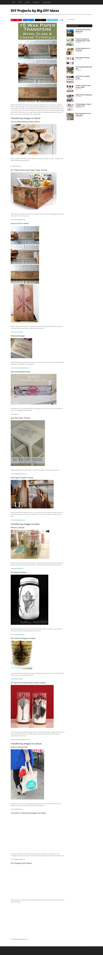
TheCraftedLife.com (17, 809)
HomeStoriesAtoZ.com (19, 859)
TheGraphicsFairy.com (19, 634)
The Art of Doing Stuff (17, 332)
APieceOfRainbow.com (19, 219)
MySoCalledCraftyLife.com (23, 739)
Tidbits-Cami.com (16, 166)
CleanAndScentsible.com (20, 474)
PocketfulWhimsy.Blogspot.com (20, 939)
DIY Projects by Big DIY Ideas (35, 11)
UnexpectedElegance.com (18, 520)
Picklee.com (15, 414)
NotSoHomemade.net (17, 679)
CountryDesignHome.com (23, 368)
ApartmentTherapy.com (18, 568)
